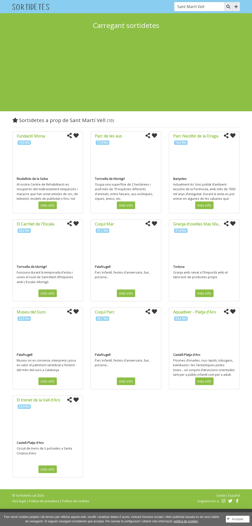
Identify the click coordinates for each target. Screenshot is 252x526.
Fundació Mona (31, 136)
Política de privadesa (44, 501)
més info (48, 205)
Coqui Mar (104, 224)
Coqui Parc (104, 312)
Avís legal (19, 501)
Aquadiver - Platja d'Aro (194, 312)
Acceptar (237, 519)
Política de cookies (75, 501)
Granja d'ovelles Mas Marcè (198, 224)
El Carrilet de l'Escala (35, 224)
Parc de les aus (108, 136)
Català (220, 495)
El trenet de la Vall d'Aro (38, 400)
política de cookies (186, 521)
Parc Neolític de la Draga (195, 136)
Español (234, 495)
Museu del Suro (31, 312)
